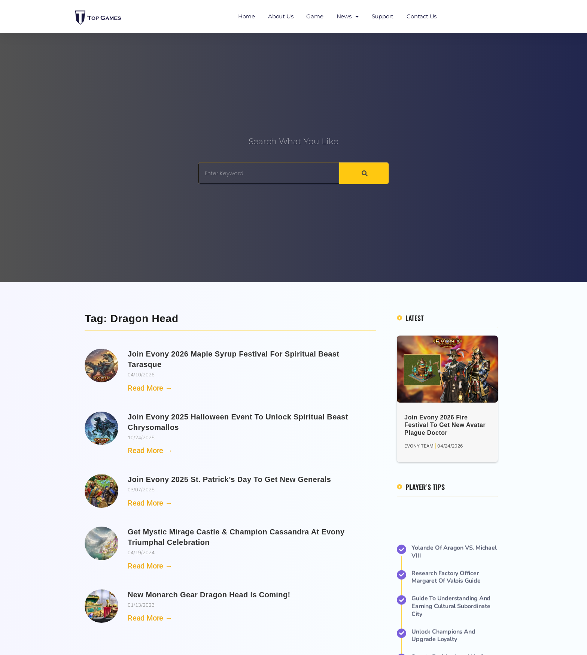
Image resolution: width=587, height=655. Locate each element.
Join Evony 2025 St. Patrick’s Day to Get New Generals (229, 479)
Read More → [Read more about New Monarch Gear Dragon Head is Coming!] (150, 617)
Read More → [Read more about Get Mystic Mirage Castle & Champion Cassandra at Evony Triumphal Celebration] (150, 565)
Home (246, 16)
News (348, 16)
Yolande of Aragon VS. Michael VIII (453, 634)
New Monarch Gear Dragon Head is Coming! (209, 595)
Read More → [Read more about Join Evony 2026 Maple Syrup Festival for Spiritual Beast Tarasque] (150, 387)
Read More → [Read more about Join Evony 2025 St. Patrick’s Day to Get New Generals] (150, 502)
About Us (280, 16)
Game (314, 16)
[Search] (364, 173)
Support (383, 16)
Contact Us (422, 16)
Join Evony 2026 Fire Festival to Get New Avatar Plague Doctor (445, 425)
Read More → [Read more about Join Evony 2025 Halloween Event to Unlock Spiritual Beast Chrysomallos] (150, 450)
